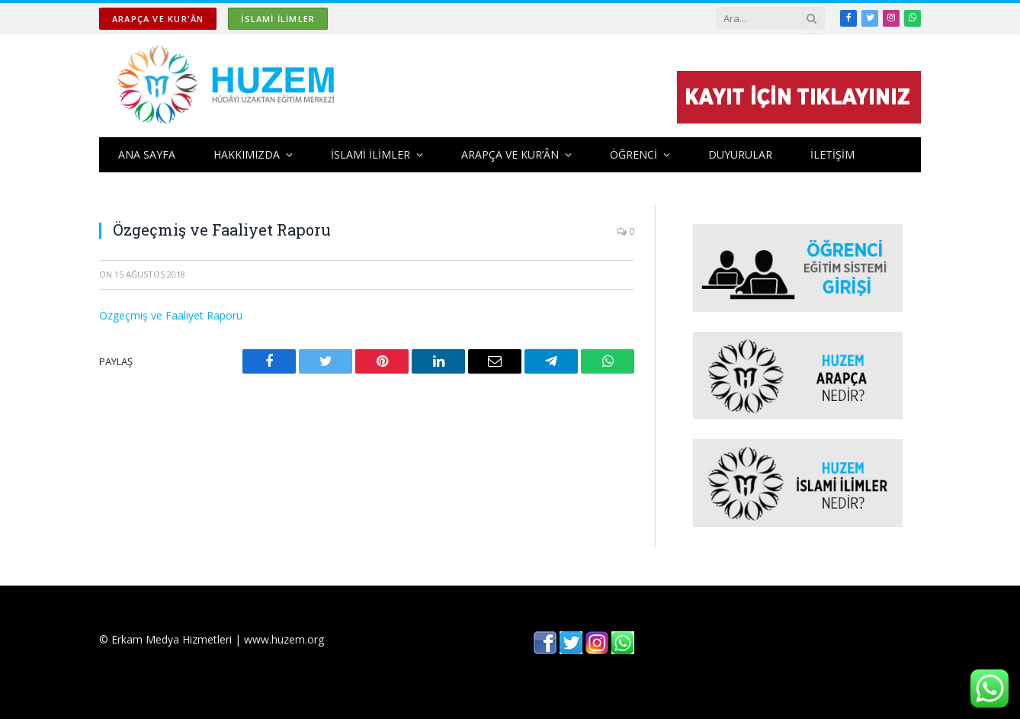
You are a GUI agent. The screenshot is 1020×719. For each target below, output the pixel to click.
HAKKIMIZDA (246, 154)
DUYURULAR (740, 154)
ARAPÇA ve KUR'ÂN (158, 18)
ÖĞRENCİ (633, 154)
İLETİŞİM (832, 154)
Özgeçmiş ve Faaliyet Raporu (170, 315)
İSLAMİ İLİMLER (278, 18)
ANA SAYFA (146, 154)
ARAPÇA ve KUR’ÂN (510, 154)
